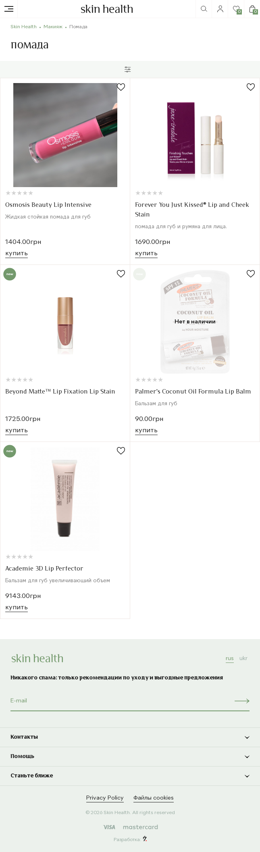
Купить (16, 253)
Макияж (53, 27)
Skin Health (23, 27)
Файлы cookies (153, 798)
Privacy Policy (105, 798)
